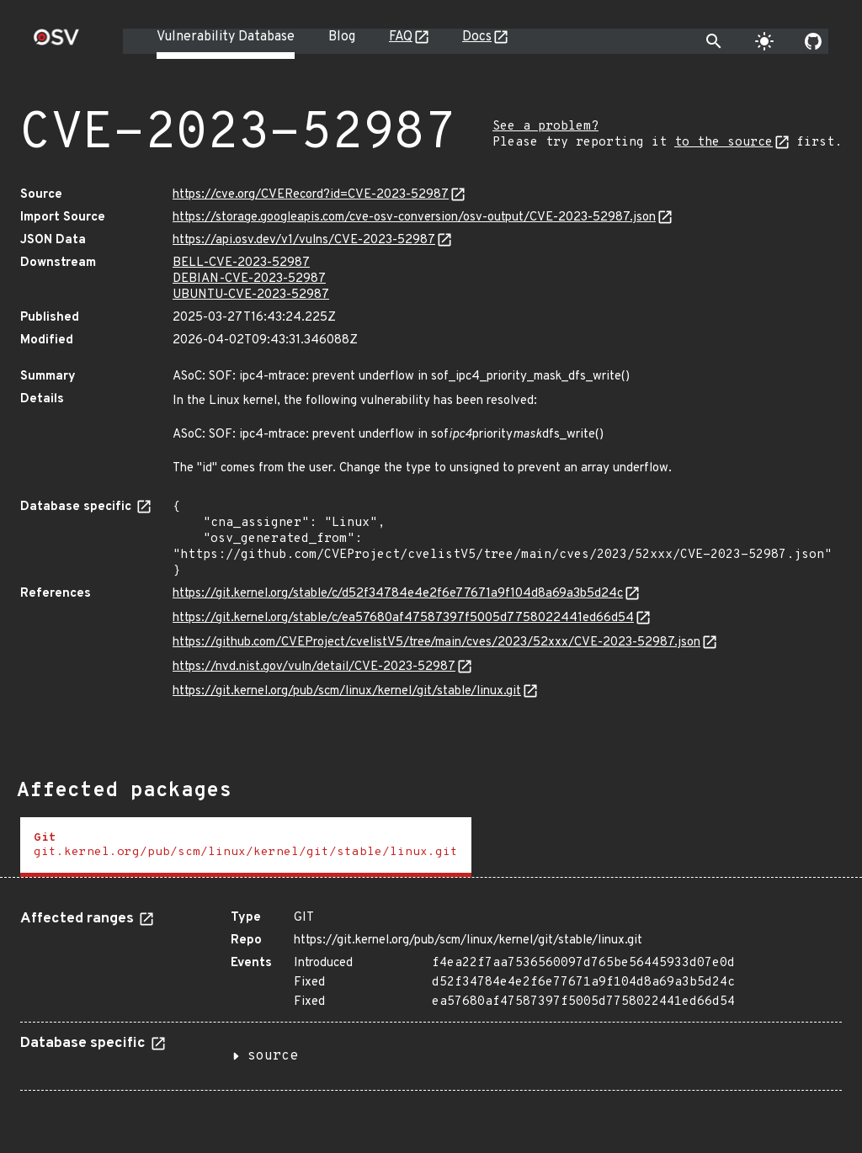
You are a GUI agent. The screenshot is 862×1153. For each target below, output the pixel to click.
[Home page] (56, 42)
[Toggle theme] (764, 41)
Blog (341, 37)
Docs (477, 37)
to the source (723, 143)
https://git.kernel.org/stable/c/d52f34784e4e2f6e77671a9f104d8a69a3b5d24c (398, 594)
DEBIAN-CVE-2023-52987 (249, 279)
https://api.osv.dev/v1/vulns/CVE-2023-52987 (304, 240)
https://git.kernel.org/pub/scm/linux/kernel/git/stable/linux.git (347, 691)
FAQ (400, 37)
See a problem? (545, 127)
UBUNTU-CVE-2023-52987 (251, 295)
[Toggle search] (714, 41)
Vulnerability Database (226, 37)
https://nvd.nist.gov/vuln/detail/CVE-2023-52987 (314, 667)
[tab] (245, 847)
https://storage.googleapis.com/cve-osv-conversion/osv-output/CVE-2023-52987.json (414, 218)
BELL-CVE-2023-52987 (241, 263)
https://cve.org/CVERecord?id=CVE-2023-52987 (311, 195)
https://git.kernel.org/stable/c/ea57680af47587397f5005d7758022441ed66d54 (403, 618)
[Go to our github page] (813, 41)
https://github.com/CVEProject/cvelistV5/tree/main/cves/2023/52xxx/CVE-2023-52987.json (436, 643)
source (272, 1056)
